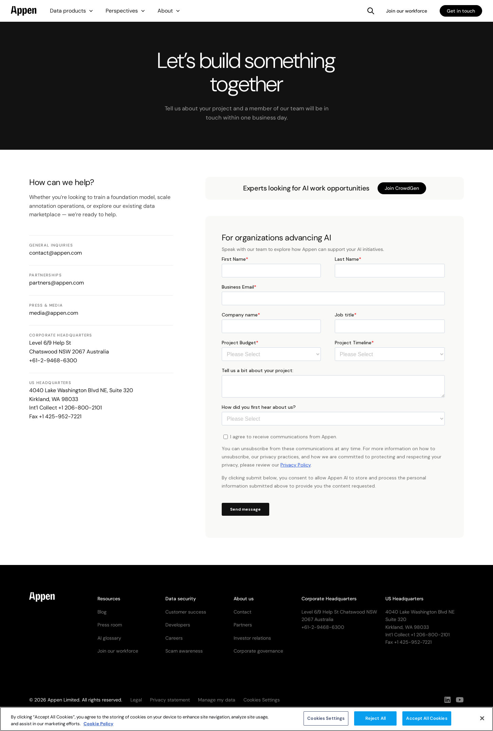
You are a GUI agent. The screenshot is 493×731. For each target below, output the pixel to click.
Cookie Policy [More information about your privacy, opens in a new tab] (98, 726)
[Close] (482, 720)
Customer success (185, 612)
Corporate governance (258, 651)
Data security (180, 599)
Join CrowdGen (402, 188)
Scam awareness (184, 651)
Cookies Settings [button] (261, 700)
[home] (23, 11)
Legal (136, 700)
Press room (109, 625)
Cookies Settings (326, 721)
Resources (108, 599)
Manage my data (216, 700)
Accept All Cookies (426, 721)
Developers (177, 625)
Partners (243, 625)
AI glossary (109, 638)
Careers (174, 638)
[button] (71, 11)
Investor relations (252, 638)
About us (244, 599)
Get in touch (461, 11)
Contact (242, 612)
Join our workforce (406, 11)
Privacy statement (170, 700)
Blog (102, 612)
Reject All (375, 721)
